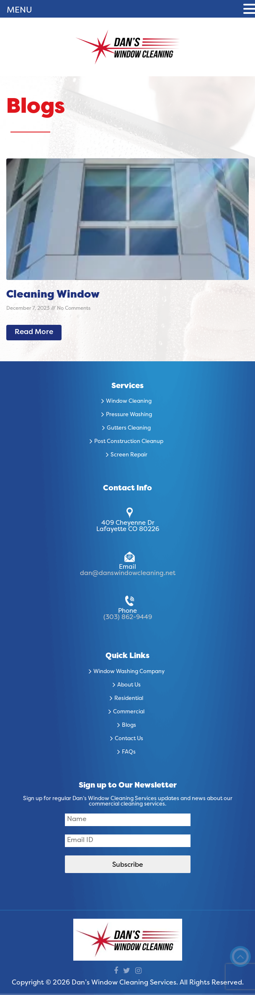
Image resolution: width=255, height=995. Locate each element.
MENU (19, 10)
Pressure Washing (129, 414)
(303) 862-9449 (127, 617)
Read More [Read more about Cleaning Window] (34, 332)
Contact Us (129, 738)
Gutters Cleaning (129, 428)
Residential (128, 698)
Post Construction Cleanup (128, 441)
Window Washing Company (129, 671)
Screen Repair (129, 455)
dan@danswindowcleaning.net (127, 573)
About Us (129, 685)
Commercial (128, 712)
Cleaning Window (53, 295)
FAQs (129, 752)
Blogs (129, 725)
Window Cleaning (129, 401)
